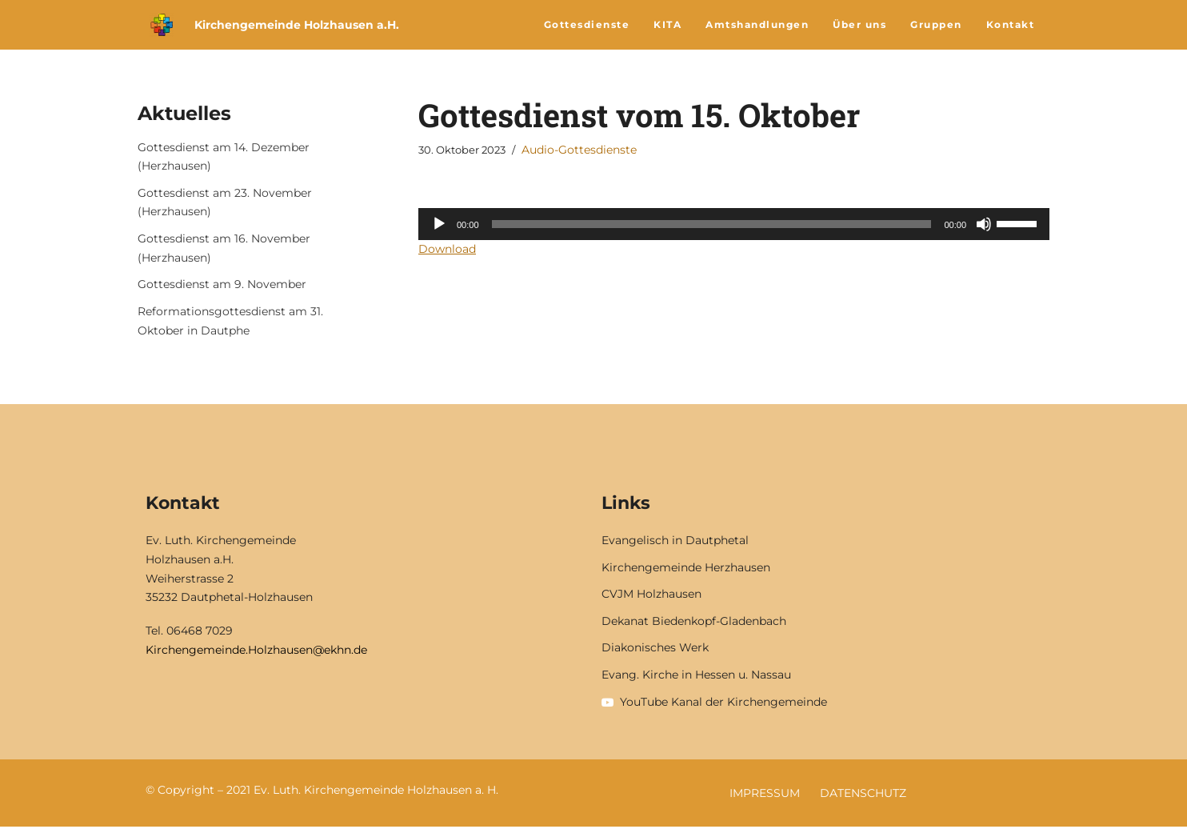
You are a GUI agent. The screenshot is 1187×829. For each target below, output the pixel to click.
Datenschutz (863, 795)
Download (447, 249)
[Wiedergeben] (439, 224)
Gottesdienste (587, 24)
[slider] (712, 224)
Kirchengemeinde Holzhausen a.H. (296, 25)
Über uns (859, 24)
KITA (667, 24)
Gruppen (936, 24)
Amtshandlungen (757, 24)
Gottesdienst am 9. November (222, 285)
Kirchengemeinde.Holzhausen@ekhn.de (256, 651)
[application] (733, 224)
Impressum (764, 795)
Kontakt (1010, 24)
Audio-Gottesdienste (579, 149)
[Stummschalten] (984, 224)
